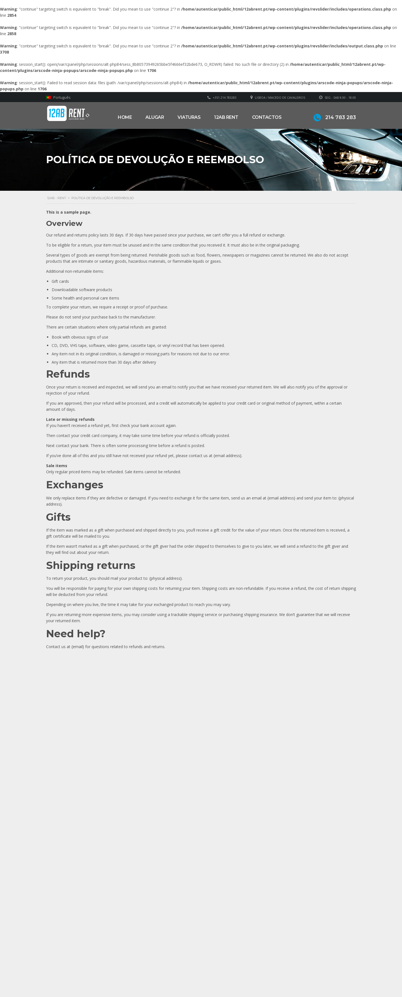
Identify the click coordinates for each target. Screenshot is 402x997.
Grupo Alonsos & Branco (233, 968)
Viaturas (189, 117)
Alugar (154, 117)
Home (125, 117)
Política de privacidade (231, 976)
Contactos (267, 117)
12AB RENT (226, 117)
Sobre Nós (220, 960)
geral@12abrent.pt (153, 971)
